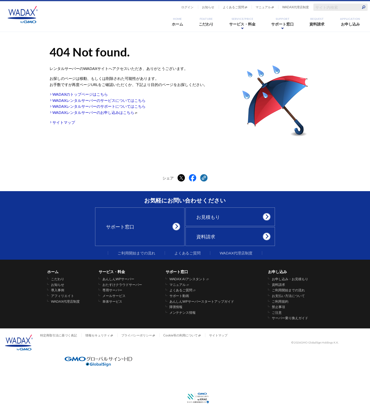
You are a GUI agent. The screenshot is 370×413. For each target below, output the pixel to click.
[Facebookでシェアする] (192, 178)
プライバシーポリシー (136, 335)
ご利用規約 (280, 301)
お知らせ (208, 7)
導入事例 (57, 290)
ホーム (177, 21)
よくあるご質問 (233, 7)
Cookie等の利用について (180, 335)
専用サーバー (112, 290)
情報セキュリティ (97, 335)
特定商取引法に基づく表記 (58, 335)
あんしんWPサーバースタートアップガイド (201, 301)
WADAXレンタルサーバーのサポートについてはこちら (99, 106)
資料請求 (316, 21)
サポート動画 (179, 295)
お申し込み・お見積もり (290, 279)
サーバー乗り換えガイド (290, 318)
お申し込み (350, 21)
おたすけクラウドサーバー (122, 284)
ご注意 (277, 312)
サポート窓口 (282, 21)
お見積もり (232, 217)
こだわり (206, 21)
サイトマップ (63, 122)
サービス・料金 (242, 21)
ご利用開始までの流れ (136, 253)
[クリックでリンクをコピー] (204, 178)
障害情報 (176, 307)
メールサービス (114, 295)
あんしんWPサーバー (118, 279)
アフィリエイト (62, 295)
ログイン (187, 7)
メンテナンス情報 (182, 312)
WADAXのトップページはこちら (80, 94)
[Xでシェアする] (181, 178)
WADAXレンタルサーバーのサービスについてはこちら (99, 100)
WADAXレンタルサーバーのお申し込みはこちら (93, 112)
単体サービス (112, 301)
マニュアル (263, 7)
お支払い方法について (288, 295)
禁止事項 (278, 307)
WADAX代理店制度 (295, 7)
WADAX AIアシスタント (187, 279)
